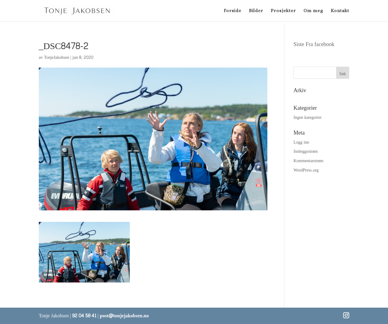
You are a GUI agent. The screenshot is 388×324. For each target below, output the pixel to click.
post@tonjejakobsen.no (124, 315)
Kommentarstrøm (308, 161)
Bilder (256, 10)
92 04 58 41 (84, 315)
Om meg (313, 10)
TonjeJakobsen (56, 57)
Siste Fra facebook (313, 44)
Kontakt (340, 10)
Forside (232, 10)
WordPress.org (306, 170)
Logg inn (301, 142)
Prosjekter (283, 10)
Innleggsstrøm (305, 151)
